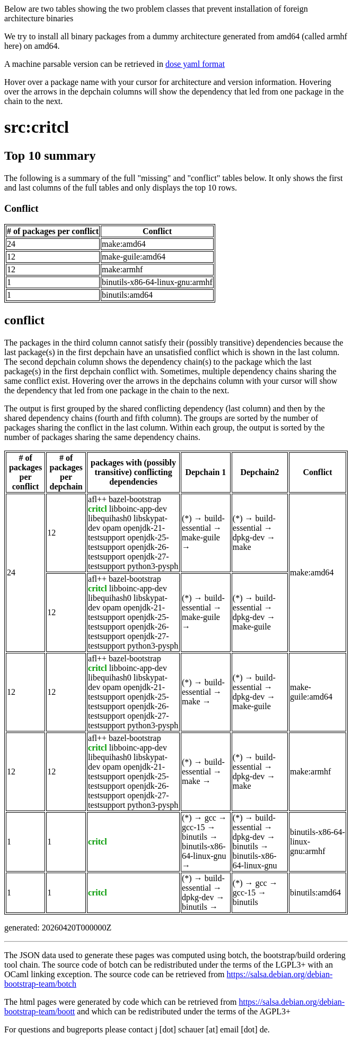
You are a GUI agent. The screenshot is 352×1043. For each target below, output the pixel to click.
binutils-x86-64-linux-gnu (204, 851)
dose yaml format (195, 63)
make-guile (201, 537)
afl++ (97, 499)
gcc (210, 817)
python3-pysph (152, 566)
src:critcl (36, 126)
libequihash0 (109, 518)
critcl (97, 508)
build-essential (203, 523)
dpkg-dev (249, 537)
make (242, 546)
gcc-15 (193, 827)
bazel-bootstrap (135, 499)
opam (111, 527)
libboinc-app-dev (138, 508)
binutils (194, 836)
